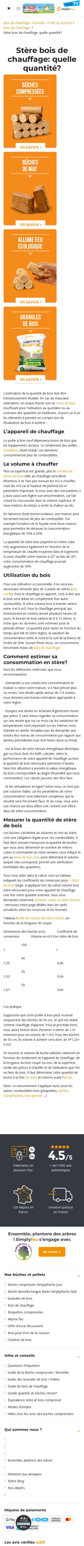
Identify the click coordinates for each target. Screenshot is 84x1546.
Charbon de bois (20, 1340)
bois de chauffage (47, 648)
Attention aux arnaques (25, 1474)
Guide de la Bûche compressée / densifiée (38, 1372)
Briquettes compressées (25, 1312)
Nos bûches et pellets (24, 1274)
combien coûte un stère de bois (56, 900)
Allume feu (15, 1319)
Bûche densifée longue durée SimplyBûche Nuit (42, 1291)
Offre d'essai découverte (25, 1326)
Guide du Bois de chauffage (28, 1386)
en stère (31, 1077)
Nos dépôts (16, 1488)
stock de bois (65, 403)
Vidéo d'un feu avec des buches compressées (41, 1414)
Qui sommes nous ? (23, 1429)
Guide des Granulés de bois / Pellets (34, 1379)
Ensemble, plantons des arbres (30, 1460)
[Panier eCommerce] (8, 8)
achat (68, 1077)
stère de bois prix (26, 857)
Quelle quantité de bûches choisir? (32, 1393)
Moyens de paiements (25, 1510)
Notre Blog (16, 1481)
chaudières (11, 450)
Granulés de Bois (20, 1298)
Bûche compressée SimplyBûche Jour (35, 1284)
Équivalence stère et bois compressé (34, 1400)
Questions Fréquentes (24, 1365)
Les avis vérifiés (24, 1542)
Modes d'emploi (19, 1407)
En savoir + (52, 1252)
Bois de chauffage (21, 1305)
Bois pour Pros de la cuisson (28, 1333)
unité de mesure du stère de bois (41, 918)
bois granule (33, 1095)
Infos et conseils (19, 1355)
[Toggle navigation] (18, 8)
